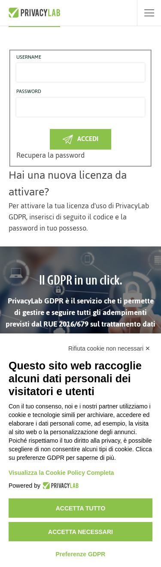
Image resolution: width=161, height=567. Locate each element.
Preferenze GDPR (81, 554)
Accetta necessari (80, 531)
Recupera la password (50, 155)
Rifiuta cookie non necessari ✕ (109, 348)
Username (28, 57)
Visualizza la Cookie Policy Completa (61, 472)
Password (28, 92)
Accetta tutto (81, 508)
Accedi (80, 138)
